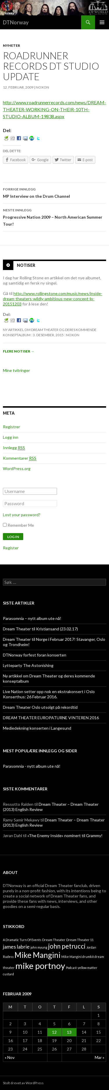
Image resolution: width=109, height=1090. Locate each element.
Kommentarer (19, 458)
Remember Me (21, 525)
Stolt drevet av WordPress (23, 1083)
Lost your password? (21, 514)
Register (11, 547)
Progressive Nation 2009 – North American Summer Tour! (54, 216)
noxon (42, 87)
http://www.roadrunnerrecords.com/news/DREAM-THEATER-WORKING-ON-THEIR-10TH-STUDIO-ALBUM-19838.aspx (54, 109)
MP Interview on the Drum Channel (54, 192)
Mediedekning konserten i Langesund (37, 728)
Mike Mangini (37, 955)
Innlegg (14, 447)
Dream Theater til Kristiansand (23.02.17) (40, 628)
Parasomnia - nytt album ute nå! (31, 766)
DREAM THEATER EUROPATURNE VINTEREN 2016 (51, 717)
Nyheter (11, 45)
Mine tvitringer (16, 370)
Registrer (11, 426)
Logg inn (10, 437)
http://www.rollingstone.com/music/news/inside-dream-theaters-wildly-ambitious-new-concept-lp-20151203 (52, 298)
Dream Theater (53, 940)
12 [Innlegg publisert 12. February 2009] (54, 1032)
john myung (39, 947)
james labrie (16, 947)
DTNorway (16, 22)
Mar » (99, 1057)
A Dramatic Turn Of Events (22, 940)
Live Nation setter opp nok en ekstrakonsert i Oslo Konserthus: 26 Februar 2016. (49, 694)
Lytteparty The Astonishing (28, 665)
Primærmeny (102, 22)
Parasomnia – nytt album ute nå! (32, 618)
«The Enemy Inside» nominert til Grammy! (65, 835)
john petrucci (66, 946)
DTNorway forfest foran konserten (34, 654)
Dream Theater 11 (80, 940)
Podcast (71, 968)
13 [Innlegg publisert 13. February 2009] (69, 1032)
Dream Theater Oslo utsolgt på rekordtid (40, 707)
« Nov (10, 1057)
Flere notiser (18, 351)
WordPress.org (17, 468)
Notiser (26, 264)
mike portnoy (40, 966)
